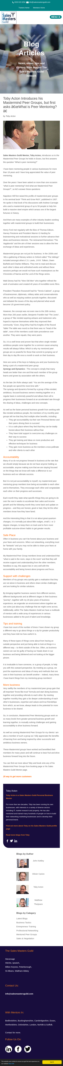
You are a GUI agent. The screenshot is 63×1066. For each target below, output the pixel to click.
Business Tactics (23, 922)
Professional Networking (27, 930)
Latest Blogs (22, 918)
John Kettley (38, 861)
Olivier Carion (38, 874)
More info (11, 1064)
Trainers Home (24, 8)
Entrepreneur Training (26, 926)
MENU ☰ (55, 17)
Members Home (38, 8)
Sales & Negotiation (25, 938)
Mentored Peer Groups (26, 934)
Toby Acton (38, 887)
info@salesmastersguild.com (19, 994)
